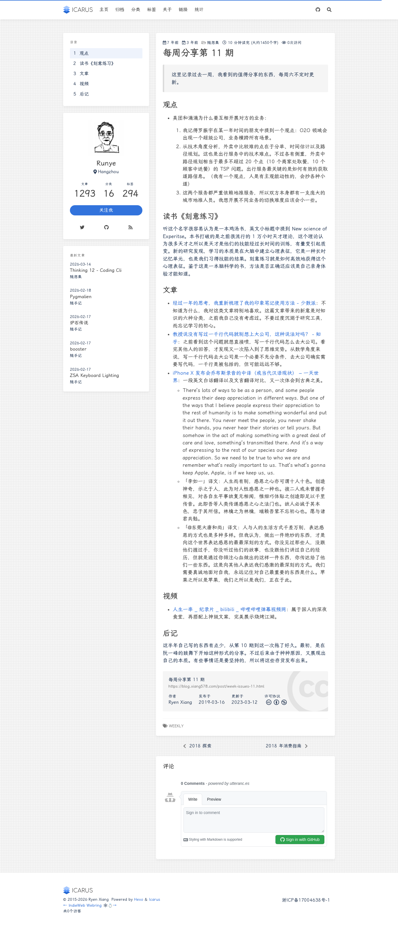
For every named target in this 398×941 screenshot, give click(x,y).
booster (78, 349)
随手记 (76, 303)
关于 (167, 9)
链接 (183, 9)
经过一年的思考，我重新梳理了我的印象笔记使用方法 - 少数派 (244, 303)
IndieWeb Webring (85, 905)
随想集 (213, 42)
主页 (103, 9)
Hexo (138, 899)
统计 (199, 9)
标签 (151, 9)
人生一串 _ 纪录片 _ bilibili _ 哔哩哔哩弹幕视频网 (229, 609)
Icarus (154, 899)
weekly (176, 726)
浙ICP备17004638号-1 (306, 900)
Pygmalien (80, 296)
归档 (119, 9)
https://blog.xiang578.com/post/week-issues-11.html (216, 686)
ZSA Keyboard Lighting (94, 375)
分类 (135, 9)
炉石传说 (79, 322)
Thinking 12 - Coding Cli (95, 270)
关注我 (106, 210)
